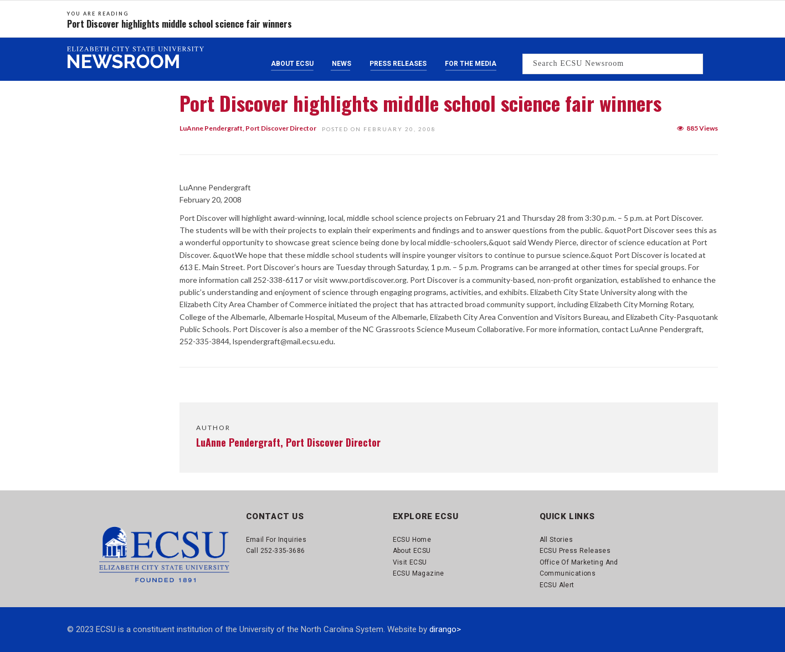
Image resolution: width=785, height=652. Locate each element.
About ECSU (292, 64)
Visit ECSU (410, 562)
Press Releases (398, 64)
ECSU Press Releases (575, 551)
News (341, 64)
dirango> (445, 629)
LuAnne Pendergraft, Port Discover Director (247, 128)
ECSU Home (412, 540)
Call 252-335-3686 (275, 551)
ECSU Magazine (418, 573)
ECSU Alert (557, 585)
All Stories (556, 540)
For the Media (470, 64)
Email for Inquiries (276, 540)
